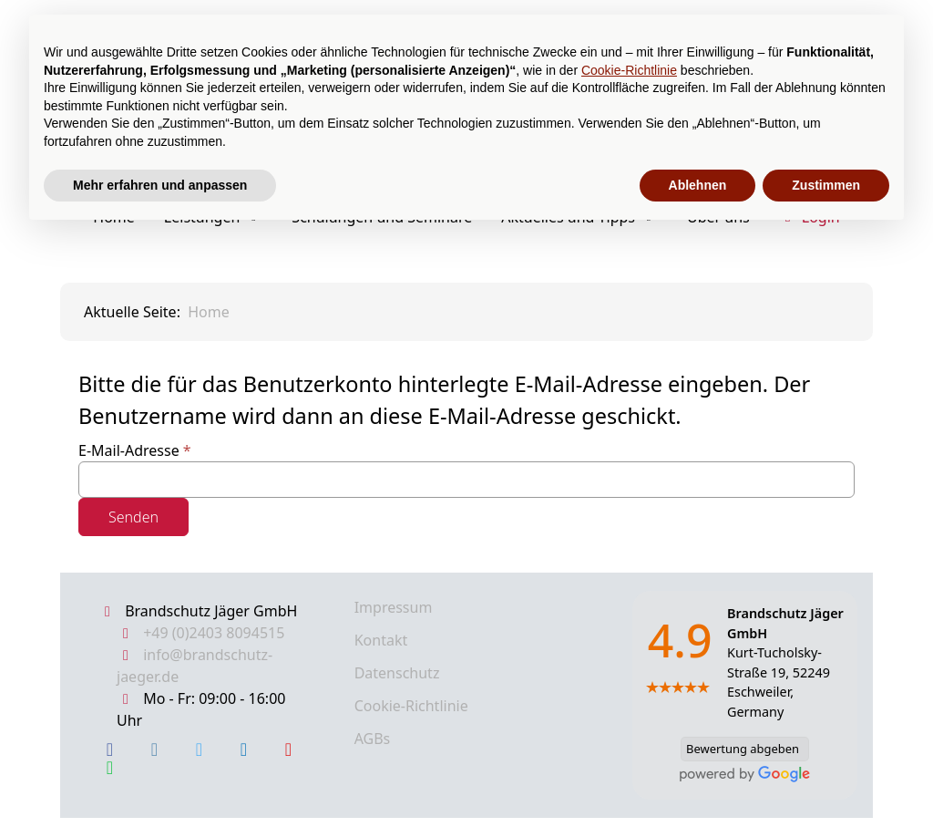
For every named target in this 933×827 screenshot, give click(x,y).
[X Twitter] (199, 749)
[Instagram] (154, 749)
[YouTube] (288, 749)
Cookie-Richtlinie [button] (629, 70)
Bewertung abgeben (740, 749)
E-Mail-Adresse (134, 450)
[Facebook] (109, 749)
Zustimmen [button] (826, 185)
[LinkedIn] (243, 749)
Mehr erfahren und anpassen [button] (160, 185)
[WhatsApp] (109, 767)
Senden (133, 517)
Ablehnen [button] (698, 185)
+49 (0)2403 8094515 (213, 633)
